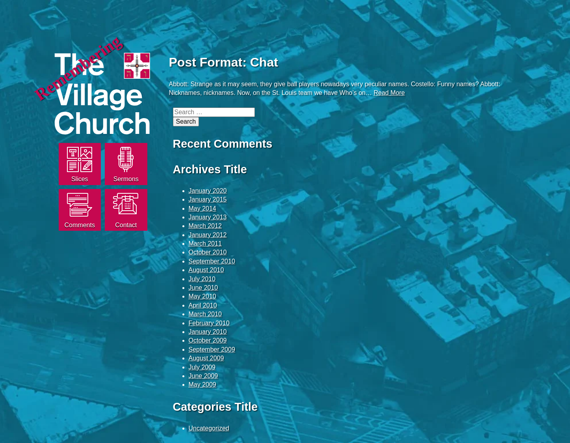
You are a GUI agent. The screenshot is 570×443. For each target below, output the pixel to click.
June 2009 (203, 376)
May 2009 (202, 384)
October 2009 (208, 340)
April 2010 (203, 305)
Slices (79, 179)
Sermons (126, 179)
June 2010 (203, 287)
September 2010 (212, 261)
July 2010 (202, 279)
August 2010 (206, 270)
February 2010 (209, 323)
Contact (126, 225)
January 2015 (208, 199)
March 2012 (205, 225)
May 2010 (202, 296)
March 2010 (205, 314)
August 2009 (206, 358)
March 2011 (205, 243)
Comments (80, 225)
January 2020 (208, 190)
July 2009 (202, 367)
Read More (389, 92)
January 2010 (208, 331)
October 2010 (208, 252)
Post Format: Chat (223, 62)
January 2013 (208, 217)
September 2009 (212, 349)
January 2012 (208, 235)
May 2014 (202, 208)
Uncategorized (209, 428)
